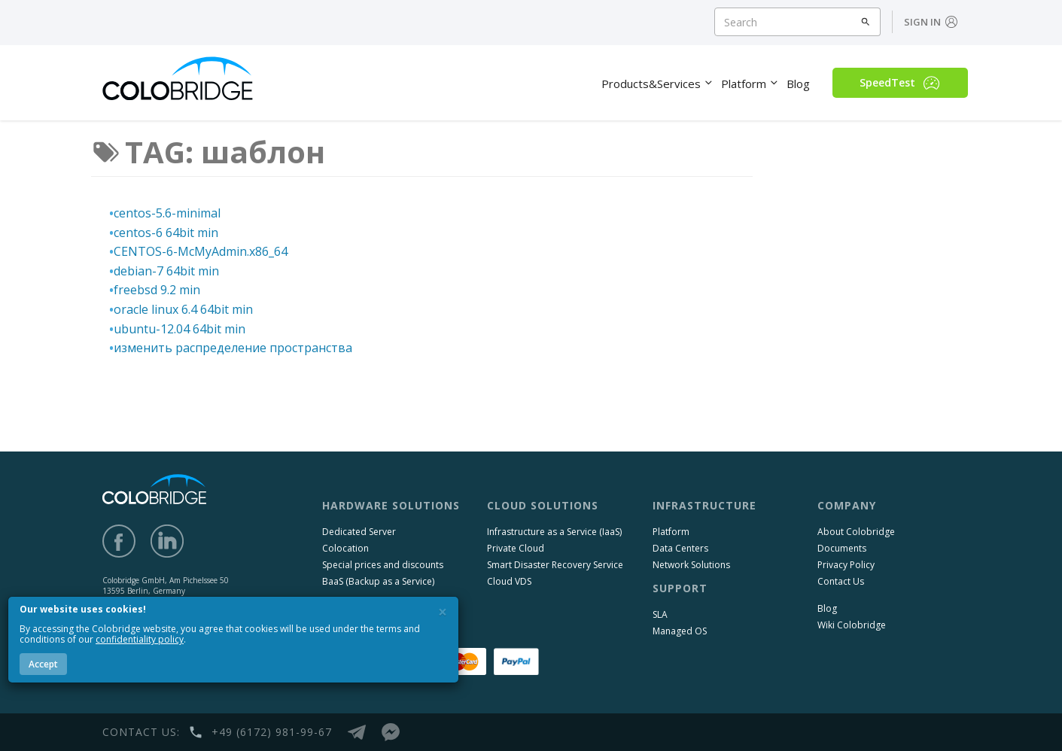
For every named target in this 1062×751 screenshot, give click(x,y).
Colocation (345, 548)
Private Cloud (515, 548)
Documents (841, 548)
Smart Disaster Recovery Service (555, 564)
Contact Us (840, 581)
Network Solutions (691, 564)
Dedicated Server (359, 531)
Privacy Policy (846, 564)
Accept (43, 664)
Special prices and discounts (382, 564)
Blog (827, 608)
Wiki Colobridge (851, 625)
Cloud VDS (509, 581)
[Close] (442, 612)
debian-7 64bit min (166, 271)
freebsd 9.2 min (157, 289)
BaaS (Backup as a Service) (378, 581)
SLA (660, 614)
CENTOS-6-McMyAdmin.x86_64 (201, 251)
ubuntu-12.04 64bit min (179, 329)
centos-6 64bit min (166, 232)
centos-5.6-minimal (167, 213)
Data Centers (680, 548)
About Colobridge (856, 531)
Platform (671, 531)
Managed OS (680, 631)
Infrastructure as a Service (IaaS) (554, 531)
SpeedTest (899, 82)
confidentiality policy (140, 639)
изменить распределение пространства (233, 347)
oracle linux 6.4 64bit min (183, 309)
